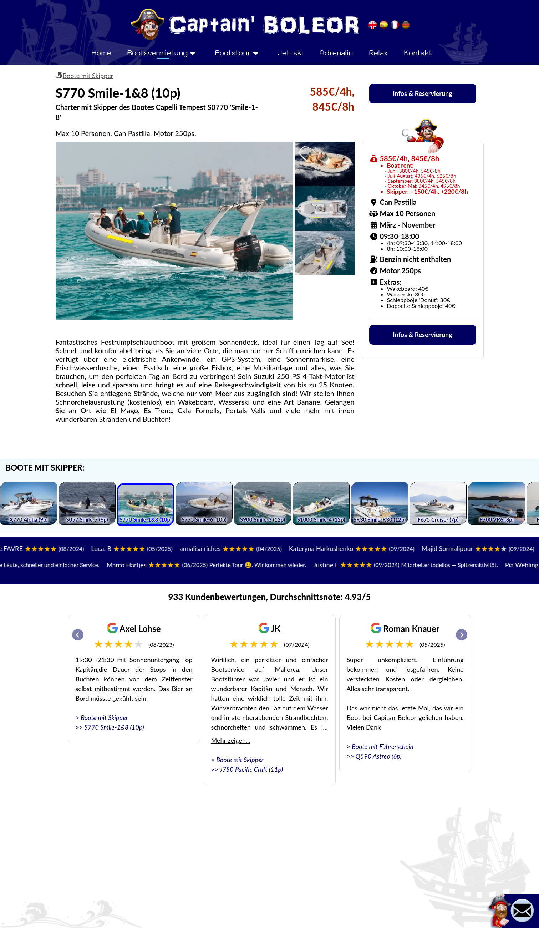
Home (101, 52)
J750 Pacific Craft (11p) (251, 769)
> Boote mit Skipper (102, 717)
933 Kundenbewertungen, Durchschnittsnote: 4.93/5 (269, 597)
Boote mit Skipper (88, 76)
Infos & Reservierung (422, 93)
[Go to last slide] (77, 634)
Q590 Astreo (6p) (379, 756)
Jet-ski (290, 52)
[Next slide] (461, 634)
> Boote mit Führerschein (380, 746)
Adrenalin (336, 52)
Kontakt (418, 52)
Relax (378, 52)
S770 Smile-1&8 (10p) (114, 727)
